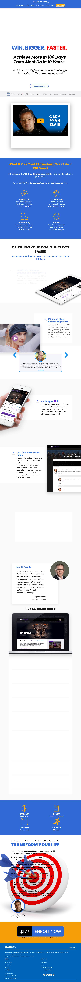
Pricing (48, 5)
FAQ (28, 5)
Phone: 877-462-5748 (46, 967)
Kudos (32, 5)
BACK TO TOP (72, 947)
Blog (52, 5)
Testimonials (8, 965)
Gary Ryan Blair (20, 5)
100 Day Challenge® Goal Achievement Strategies (41, 2)
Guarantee (44, 962)
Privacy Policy (8, 962)
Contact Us (44, 965)
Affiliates (7, 967)
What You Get (40, 5)
